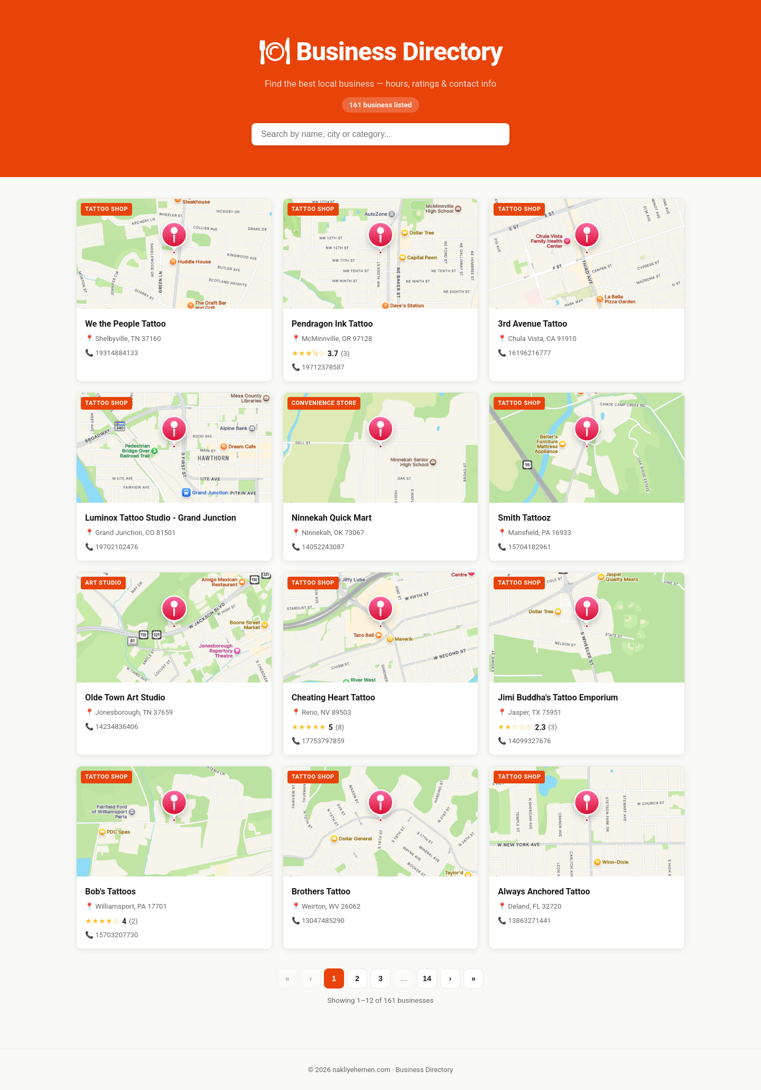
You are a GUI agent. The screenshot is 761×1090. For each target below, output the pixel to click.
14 (427, 978)
